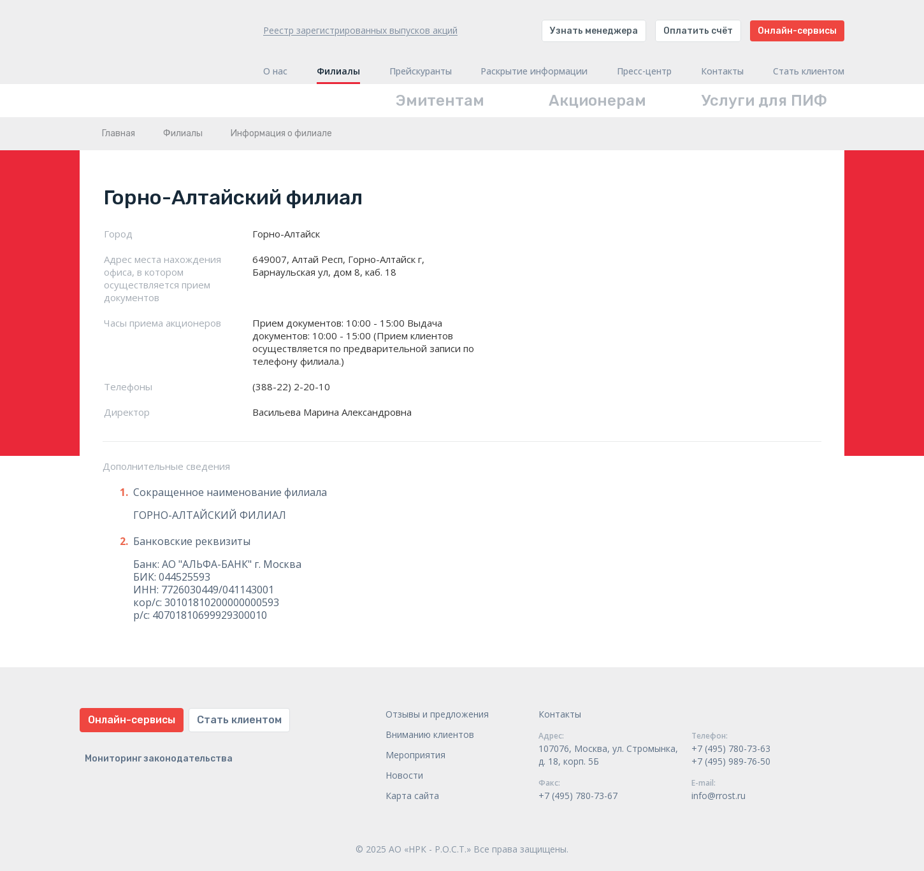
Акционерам (597, 101)
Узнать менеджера (594, 30)
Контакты (722, 71)
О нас (275, 71)
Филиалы (338, 71)
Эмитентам (440, 101)
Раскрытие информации (534, 71)
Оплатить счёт (698, 30)
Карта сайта (412, 796)
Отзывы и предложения (437, 714)
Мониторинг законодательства (159, 758)
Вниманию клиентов (430, 734)
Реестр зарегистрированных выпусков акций (360, 30)
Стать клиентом (808, 71)
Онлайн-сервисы (797, 30)
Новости (404, 775)
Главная (118, 133)
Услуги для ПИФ (764, 101)
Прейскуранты (420, 71)
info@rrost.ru (718, 796)
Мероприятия (415, 755)
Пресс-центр (644, 71)
